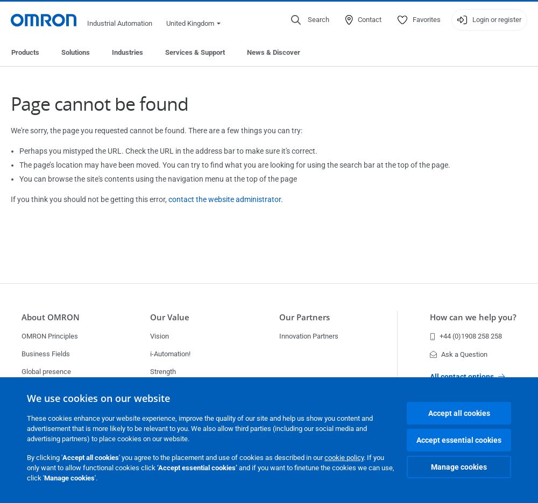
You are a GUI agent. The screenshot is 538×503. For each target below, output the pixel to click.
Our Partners (304, 317)
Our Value (169, 317)
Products (25, 52)
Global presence (46, 372)
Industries (127, 52)
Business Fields (46, 354)
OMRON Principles (50, 336)
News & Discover (273, 52)
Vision (159, 336)
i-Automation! (170, 354)
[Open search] (310, 20)
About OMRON (51, 317)
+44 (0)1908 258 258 (466, 336)
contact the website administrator (224, 199)
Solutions (75, 52)
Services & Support (195, 52)
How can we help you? (473, 317)
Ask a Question (458, 354)
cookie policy (344, 458)
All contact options (467, 376)
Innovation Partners (308, 336)
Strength (163, 372)
